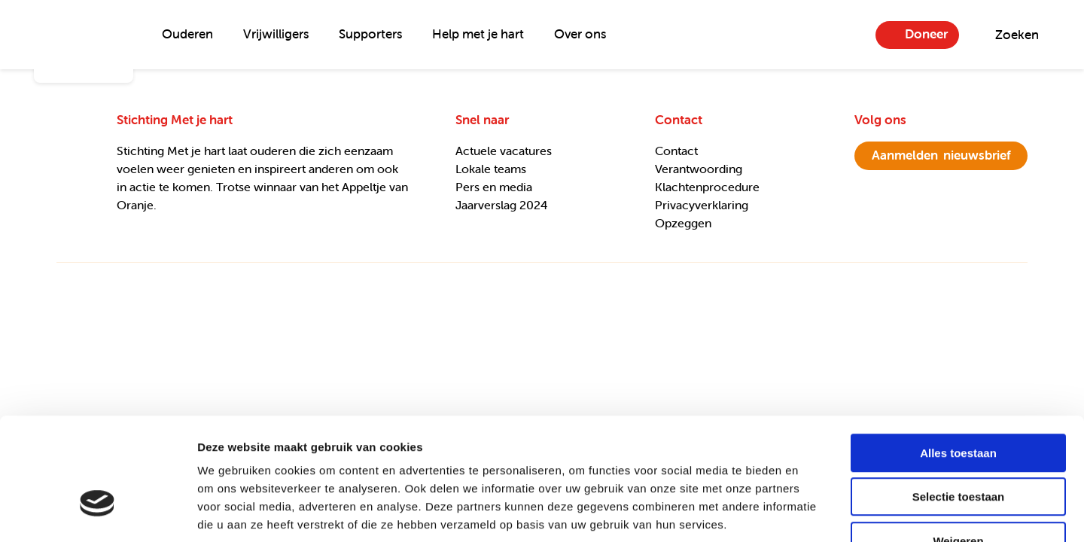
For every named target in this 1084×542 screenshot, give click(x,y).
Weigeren (958, 446)
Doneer (926, 34)
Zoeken (1017, 34)
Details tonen (813, 512)
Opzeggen (683, 222)
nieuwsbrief (941, 155)
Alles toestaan (958, 358)
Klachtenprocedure (707, 186)
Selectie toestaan (958, 402)
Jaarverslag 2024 (501, 204)
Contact (676, 150)
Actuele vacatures (503, 150)
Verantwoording (698, 168)
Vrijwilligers (276, 34)
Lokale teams (490, 168)
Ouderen (187, 34)
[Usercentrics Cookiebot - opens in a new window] (97, 512)
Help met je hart (478, 34)
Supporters (370, 34)
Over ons (580, 34)
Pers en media (493, 186)
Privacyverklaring (701, 204)
